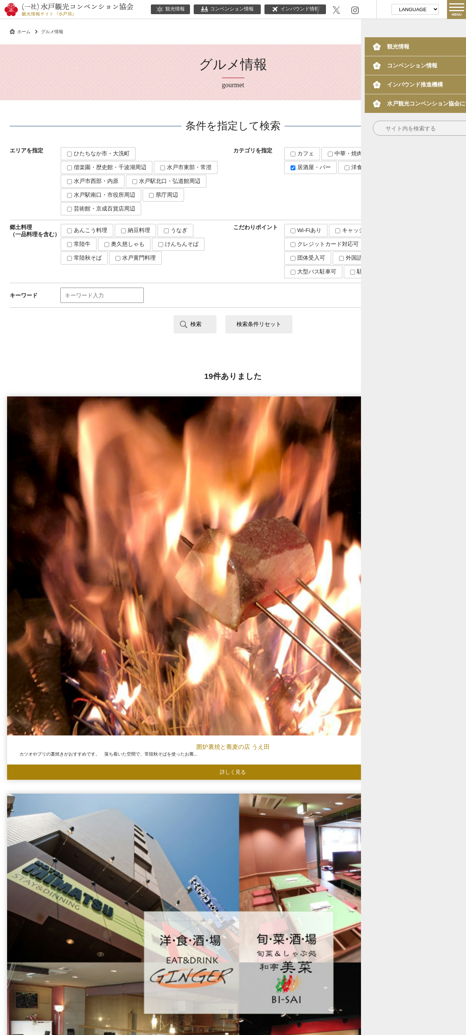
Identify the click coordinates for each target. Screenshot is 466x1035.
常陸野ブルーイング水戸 (174, 633)
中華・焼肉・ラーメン (359, 153)
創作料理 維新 (291, 782)
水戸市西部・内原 (92, 181)
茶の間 (58, 782)
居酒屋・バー (311, 167)
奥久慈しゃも (124, 244)
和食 (413, 153)
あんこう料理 (87, 230)
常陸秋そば (84, 257)
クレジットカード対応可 (325, 244)
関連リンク (263, 962)
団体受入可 (308, 257)
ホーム (24, 31)
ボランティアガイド (264, 941)
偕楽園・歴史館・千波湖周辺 (106, 167)
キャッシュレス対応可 (366, 230)
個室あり (387, 244)
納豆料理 (135, 230)
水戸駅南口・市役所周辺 (101, 195)
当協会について (224, 962)
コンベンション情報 (227, 9)
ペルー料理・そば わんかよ (58, 633)
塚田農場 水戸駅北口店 (407, 633)
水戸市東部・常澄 (186, 167)
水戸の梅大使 (329, 941)
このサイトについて (174, 962)
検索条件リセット (259, 324)
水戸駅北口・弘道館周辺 (166, 181)
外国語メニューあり (367, 257)
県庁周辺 (163, 195)
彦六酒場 (291, 633)
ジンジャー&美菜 (175, 485)
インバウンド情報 (295, 9)
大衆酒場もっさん (175, 782)
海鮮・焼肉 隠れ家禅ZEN (291, 485)
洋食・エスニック (370, 167)
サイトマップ (299, 962)
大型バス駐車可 (313, 271)
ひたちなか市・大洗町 (98, 153)
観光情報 (170, 9)
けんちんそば (178, 244)
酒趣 (408, 782)
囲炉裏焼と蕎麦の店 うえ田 (58, 485)
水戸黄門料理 (135, 257)
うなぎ (175, 230)
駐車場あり (367, 271)
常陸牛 (79, 244)
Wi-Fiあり (306, 230)
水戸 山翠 (407, 485)
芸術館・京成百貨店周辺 (101, 208)
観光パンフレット (392, 941)
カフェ (302, 153)
